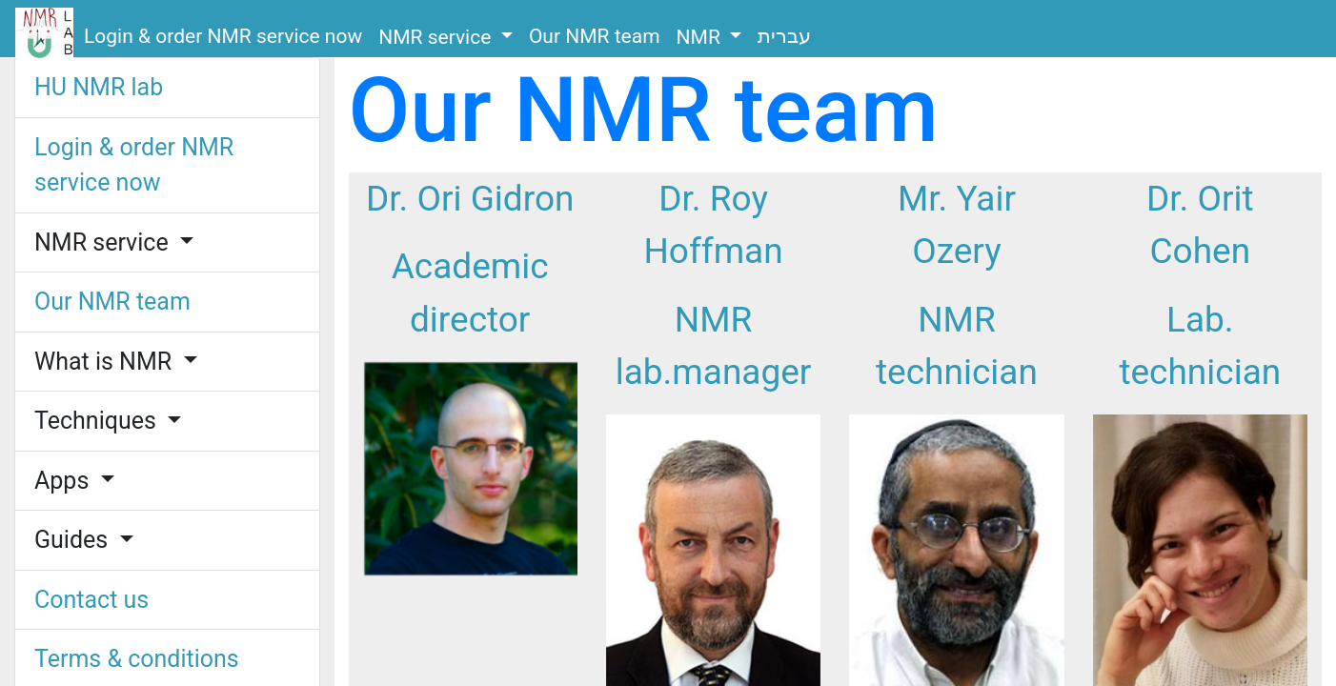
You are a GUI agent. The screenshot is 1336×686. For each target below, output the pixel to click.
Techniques (98, 420)
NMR (701, 37)
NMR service (437, 37)
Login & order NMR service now (223, 36)
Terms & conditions (136, 659)
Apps (64, 480)
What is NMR (105, 361)
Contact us (91, 600)
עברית (784, 36)
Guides (73, 540)
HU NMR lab (98, 87)
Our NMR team (594, 36)
